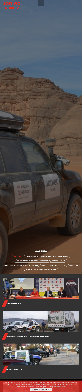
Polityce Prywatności (59, 387)
